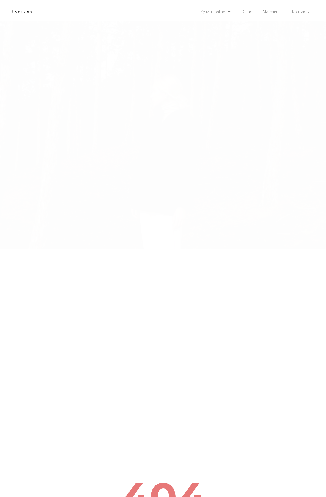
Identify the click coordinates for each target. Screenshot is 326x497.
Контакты (300, 11)
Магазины (272, 11)
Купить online (215, 12)
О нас (246, 11)
